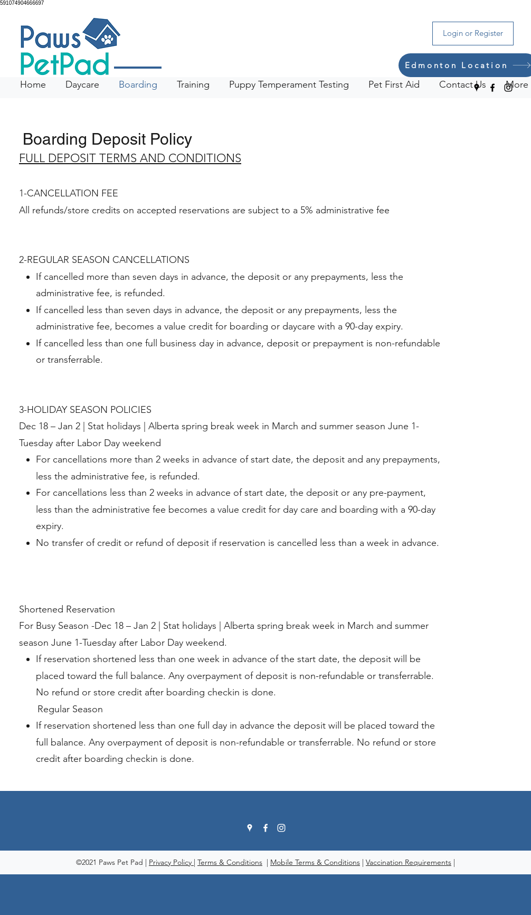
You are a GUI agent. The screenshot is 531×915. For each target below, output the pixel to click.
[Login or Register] (473, 33)
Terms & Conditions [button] (229, 862)
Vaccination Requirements (408, 862)
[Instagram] (508, 87)
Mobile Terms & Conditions (315, 862)
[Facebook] (492, 87)
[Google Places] (476, 87)
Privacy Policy (171, 862)
